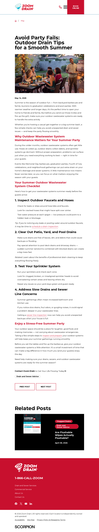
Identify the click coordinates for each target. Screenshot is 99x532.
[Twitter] (21, 504)
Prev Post (25, 387)
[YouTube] (26, 504)
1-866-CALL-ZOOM (29, 478)
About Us (19, 493)
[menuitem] (20, 520)
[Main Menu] (65, 7)
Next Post (46, 387)
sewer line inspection (37, 315)
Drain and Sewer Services (25, 486)
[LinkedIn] (31, 504)
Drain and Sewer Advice (28, 376)
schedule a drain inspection (45, 226)
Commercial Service (23, 489)
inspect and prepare (52, 335)
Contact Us (19, 497)
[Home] (24, 7)
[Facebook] (16, 504)
